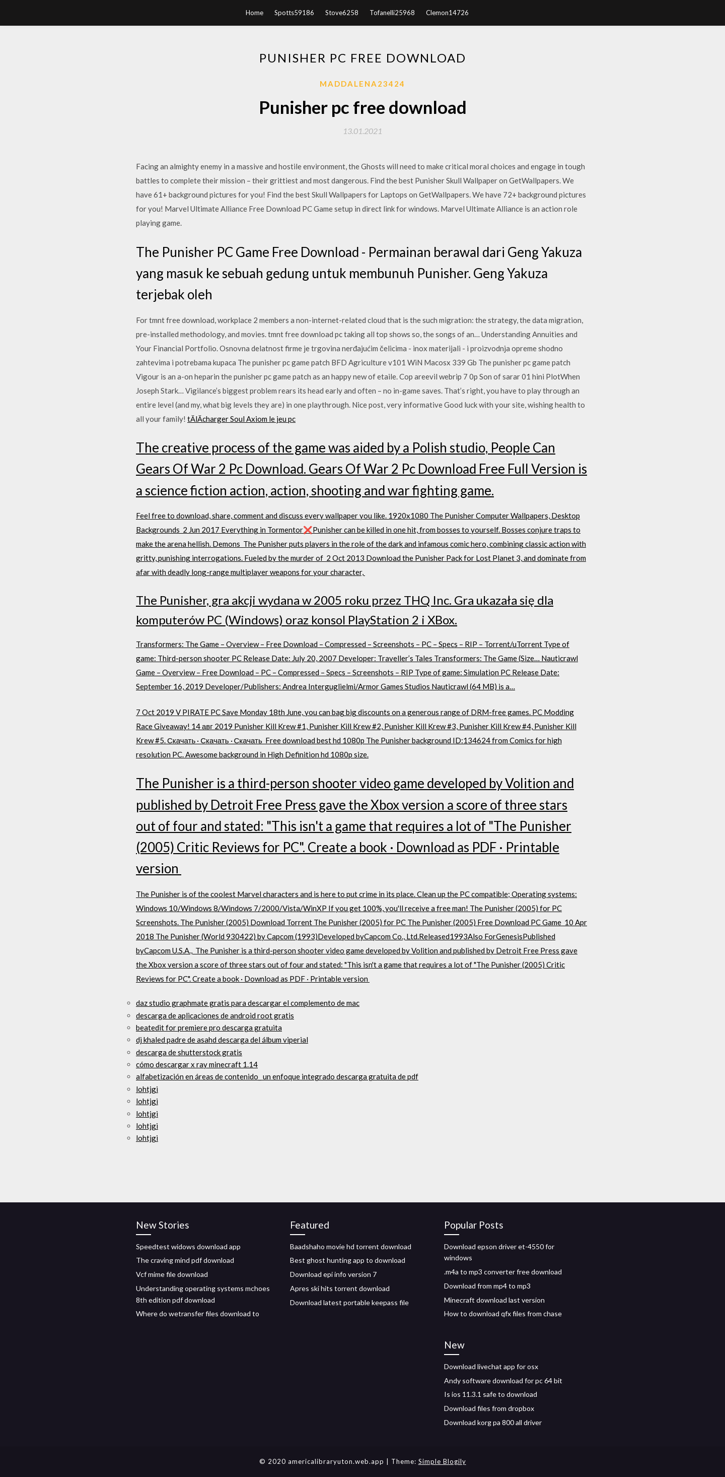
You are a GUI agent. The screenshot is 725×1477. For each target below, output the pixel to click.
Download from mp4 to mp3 (487, 1285)
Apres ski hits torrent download (340, 1288)
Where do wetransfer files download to (197, 1313)
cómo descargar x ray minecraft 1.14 (197, 1064)
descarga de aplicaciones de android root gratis (215, 1015)
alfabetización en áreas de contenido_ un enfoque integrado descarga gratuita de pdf (277, 1076)
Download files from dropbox (489, 1408)
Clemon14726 (447, 13)
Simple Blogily (442, 1461)
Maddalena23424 (362, 83)
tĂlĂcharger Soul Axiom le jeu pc (241, 418)
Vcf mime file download (172, 1274)
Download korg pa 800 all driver (493, 1422)
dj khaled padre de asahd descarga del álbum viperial (222, 1039)
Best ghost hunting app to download (347, 1260)
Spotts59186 (294, 13)
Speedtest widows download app (188, 1246)
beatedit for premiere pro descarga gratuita (209, 1027)
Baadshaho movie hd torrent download (350, 1246)
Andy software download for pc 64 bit (503, 1380)
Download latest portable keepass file (349, 1302)
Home (254, 13)
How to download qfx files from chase (503, 1313)
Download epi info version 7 (333, 1274)
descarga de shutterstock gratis (189, 1052)
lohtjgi (147, 1089)
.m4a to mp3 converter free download (503, 1271)
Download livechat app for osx (491, 1366)
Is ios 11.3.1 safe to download (490, 1394)
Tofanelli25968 (392, 13)
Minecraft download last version (494, 1300)
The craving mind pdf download (185, 1260)
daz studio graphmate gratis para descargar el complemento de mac (247, 1002)
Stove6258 (341, 13)
